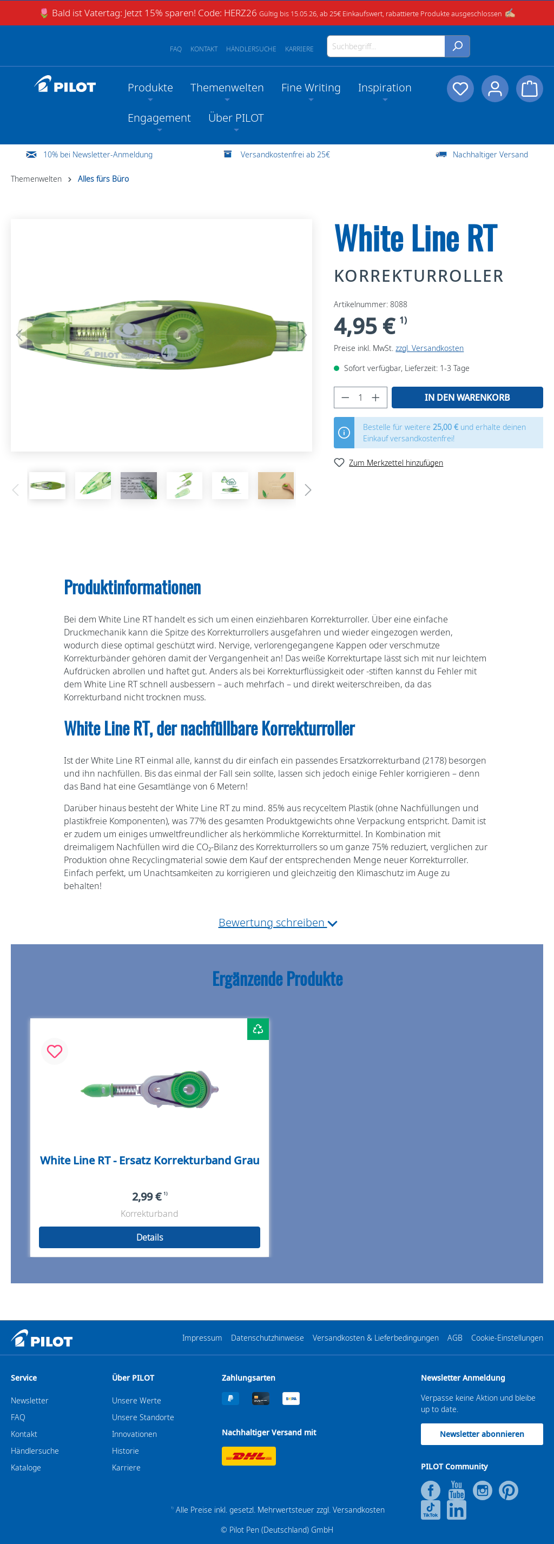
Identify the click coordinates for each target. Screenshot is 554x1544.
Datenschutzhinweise (267, 1338)
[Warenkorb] (529, 88)
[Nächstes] (304, 335)
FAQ (176, 49)
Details (149, 1237)
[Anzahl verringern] (345, 397)
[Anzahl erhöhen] (376, 397)
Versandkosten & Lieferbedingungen (376, 1338)
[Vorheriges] (19, 335)
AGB (455, 1338)
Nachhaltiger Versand (490, 154)
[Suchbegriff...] (386, 46)
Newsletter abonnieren (482, 1434)
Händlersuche (251, 49)
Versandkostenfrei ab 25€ (285, 154)
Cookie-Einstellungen (507, 1338)
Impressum (202, 1338)
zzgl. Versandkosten (429, 348)
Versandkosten (359, 1510)
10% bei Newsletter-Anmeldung (98, 154)
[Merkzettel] (458, 88)
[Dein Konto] (493, 88)
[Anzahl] (361, 397)
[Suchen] (457, 46)
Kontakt (203, 49)
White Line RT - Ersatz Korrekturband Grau (150, 1160)
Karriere (299, 49)
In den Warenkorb (467, 397)
